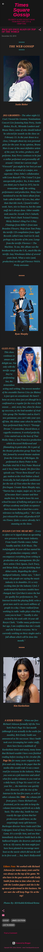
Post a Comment (10, 933)
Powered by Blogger (21, 943)
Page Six (7, 760)
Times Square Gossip (21, 9)
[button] (39, 30)
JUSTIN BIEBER (8, 925)
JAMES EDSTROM (18, 920)
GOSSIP (6, 920)
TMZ (22, 797)
